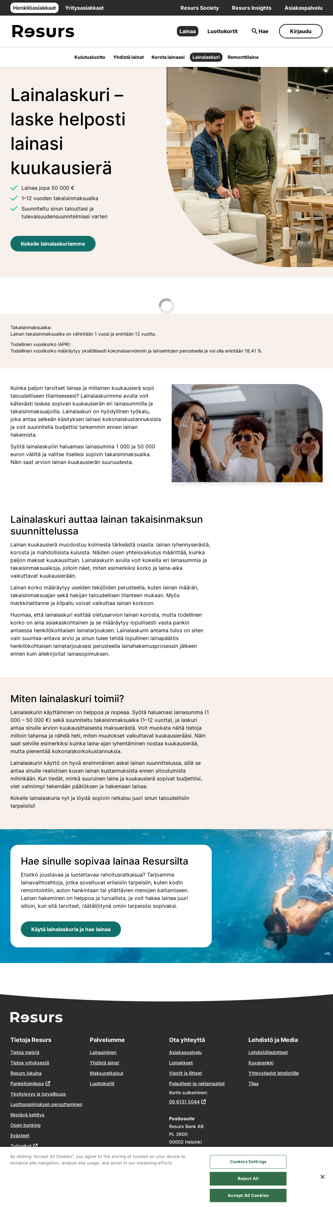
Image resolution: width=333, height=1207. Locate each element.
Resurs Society (199, 8)
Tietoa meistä (24, 1052)
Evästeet (19, 1135)
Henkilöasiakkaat (34, 8)
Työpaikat (21, 1146)
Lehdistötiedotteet (268, 1052)
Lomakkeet (181, 1062)
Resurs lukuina (26, 1073)
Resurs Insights (252, 8)
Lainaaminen (103, 1052)
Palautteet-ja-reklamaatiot (197, 1083)
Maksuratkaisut (106, 1073)
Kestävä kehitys (27, 1114)
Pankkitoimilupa (27, 1083)
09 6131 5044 (184, 1101)
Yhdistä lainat (128, 57)
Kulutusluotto (89, 57)
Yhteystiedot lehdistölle (273, 1073)
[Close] (322, 1181)
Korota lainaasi (168, 57)
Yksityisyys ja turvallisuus (38, 1094)
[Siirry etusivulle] (43, 31)
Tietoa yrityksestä (29, 1062)
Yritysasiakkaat (84, 8)
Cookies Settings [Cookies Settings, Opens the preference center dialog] (248, 1165)
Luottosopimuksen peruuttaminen (46, 1104)
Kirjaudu (301, 31)
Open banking (25, 1125)
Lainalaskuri (206, 57)
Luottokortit (222, 31)
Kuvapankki (260, 1062)
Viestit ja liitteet (185, 1073)
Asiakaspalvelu (304, 8)
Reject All (248, 1182)
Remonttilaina (243, 57)
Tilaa (253, 1083)
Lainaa (188, 31)
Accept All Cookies (248, 1198)
